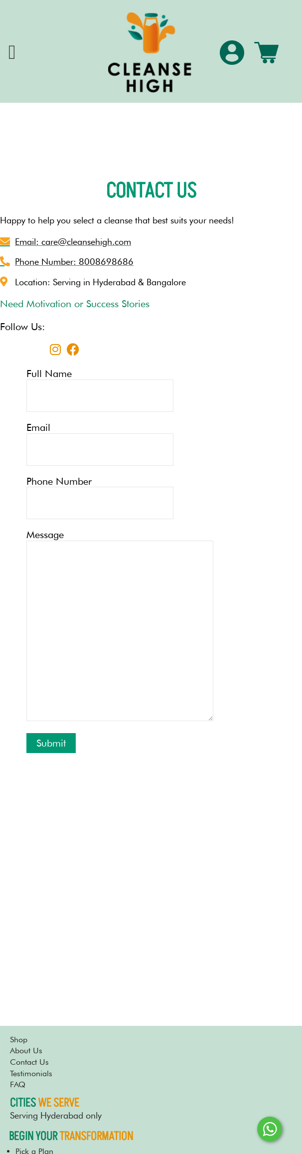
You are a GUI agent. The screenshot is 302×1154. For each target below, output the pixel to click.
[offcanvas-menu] (12, 52)
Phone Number (120, 498)
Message (120, 626)
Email (120, 444)
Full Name (120, 390)
